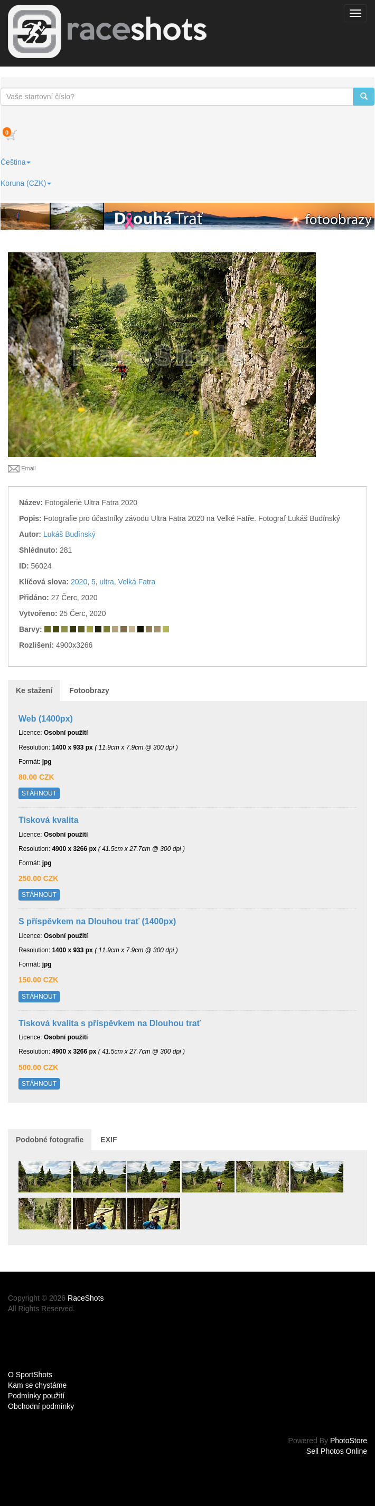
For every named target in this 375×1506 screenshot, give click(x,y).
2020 (79, 581)
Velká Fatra (137, 581)
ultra (107, 581)
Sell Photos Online (336, 1451)
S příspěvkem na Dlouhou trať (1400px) (97, 921)
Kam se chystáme (37, 1385)
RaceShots (86, 1298)
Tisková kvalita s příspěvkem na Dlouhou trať (109, 1023)
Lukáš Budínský (69, 534)
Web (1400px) (45, 718)
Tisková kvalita (48, 820)
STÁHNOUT (39, 793)
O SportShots (30, 1374)
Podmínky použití (36, 1395)
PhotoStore (348, 1440)
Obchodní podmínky (41, 1406)
